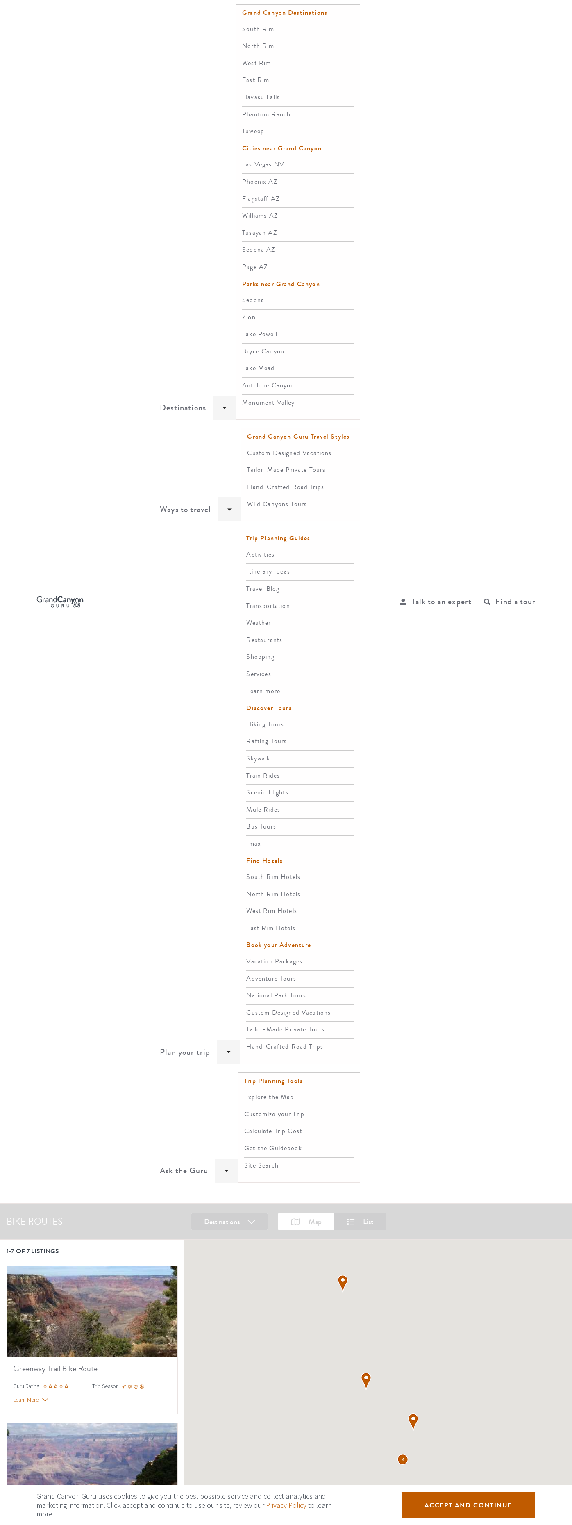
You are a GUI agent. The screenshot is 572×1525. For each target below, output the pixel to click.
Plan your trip (289, 16)
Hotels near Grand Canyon (133, 1325)
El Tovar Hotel (117, 1311)
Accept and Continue (468, 1505)
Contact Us (21, 1296)
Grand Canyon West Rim (130, 1414)
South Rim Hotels (122, 1296)
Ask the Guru (351, 16)
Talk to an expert (441, 16)
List (360, 51)
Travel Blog (28, 1385)
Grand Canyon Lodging (129, 1282)
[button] (366, 796)
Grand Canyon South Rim (132, 1385)
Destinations (163, 16)
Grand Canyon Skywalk (43, 1428)
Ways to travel (225, 16)
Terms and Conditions (35, 1325)
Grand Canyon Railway (43, 1414)
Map (306, 51)
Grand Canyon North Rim (131, 1399)
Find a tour (515, 16)
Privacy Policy (25, 1311)
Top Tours (26, 1399)
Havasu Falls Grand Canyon (134, 1428)
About (15, 1282)
